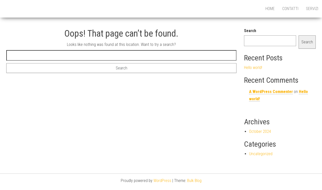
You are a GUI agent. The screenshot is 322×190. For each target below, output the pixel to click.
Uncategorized (260, 153)
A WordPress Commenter (271, 91)
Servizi (312, 8)
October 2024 (260, 131)
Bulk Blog (194, 180)
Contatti (290, 8)
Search (250, 30)
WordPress (162, 180)
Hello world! (253, 67)
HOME (270, 8)
